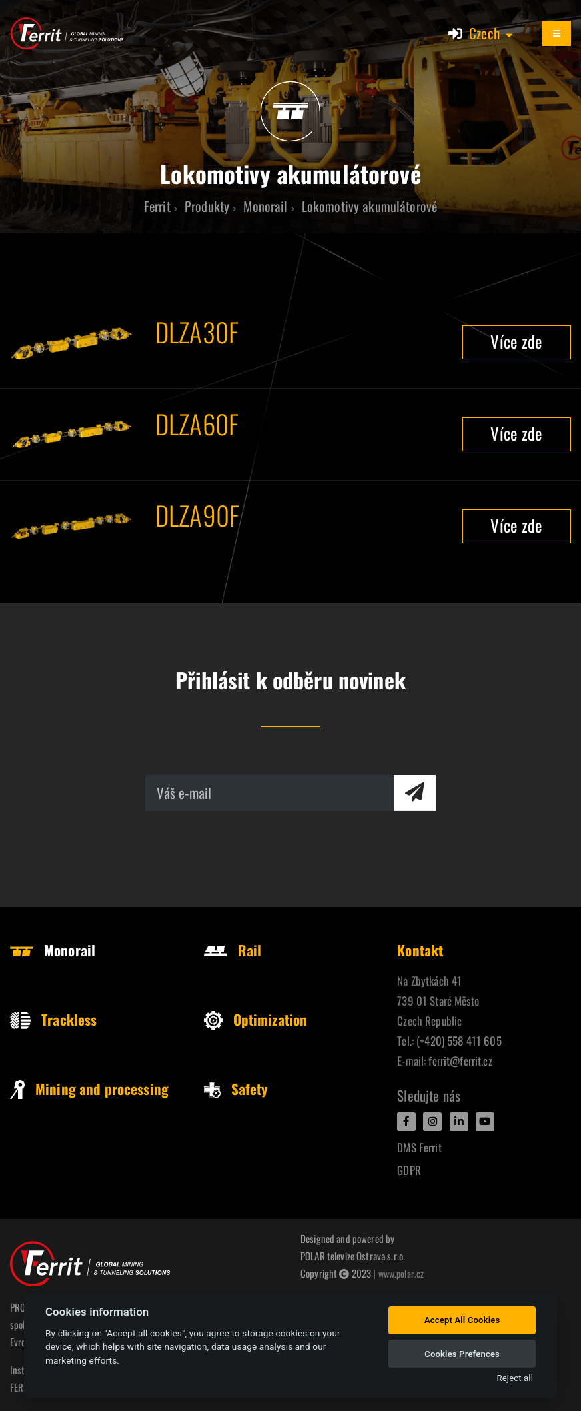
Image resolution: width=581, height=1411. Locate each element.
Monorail (52, 950)
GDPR (409, 1170)
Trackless (53, 1019)
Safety (236, 1088)
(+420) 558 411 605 (459, 1040)
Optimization (256, 1019)
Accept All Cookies (462, 1320)
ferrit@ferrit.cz (460, 1060)
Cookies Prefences (462, 1354)
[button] (491, 33)
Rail (233, 950)
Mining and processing (89, 1088)
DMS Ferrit (419, 1147)
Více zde (516, 341)
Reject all (515, 1378)
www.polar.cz (402, 1273)
